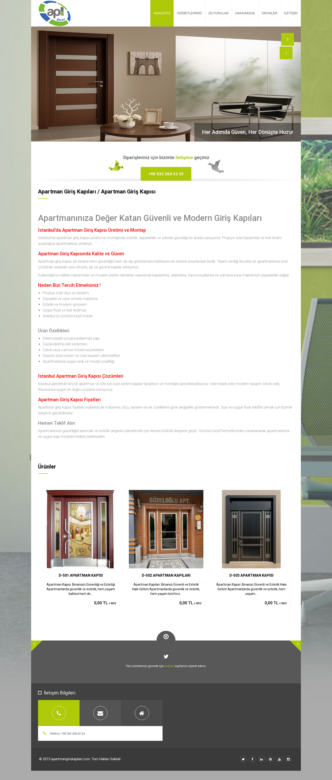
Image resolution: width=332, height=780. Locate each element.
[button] (287, 56)
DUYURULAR (218, 13)
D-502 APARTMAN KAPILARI (166, 575)
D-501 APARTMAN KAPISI (81, 575)
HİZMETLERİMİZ (189, 13)
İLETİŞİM (290, 13)
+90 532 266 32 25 (166, 174)
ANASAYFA (162, 13)
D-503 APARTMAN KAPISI (251, 575)
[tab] (59, 713)
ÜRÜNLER (269, 13)
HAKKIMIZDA (245, 13)
